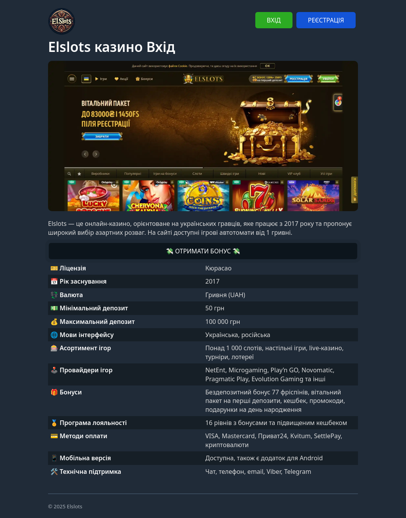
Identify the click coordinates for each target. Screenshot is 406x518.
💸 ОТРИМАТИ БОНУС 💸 (203, 251)
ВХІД (274, 20)
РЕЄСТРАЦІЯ (326, 20)
